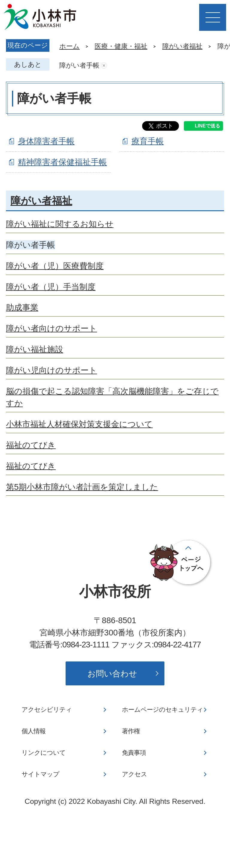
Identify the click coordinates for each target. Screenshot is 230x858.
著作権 (131, 731)
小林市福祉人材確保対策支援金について (79, 424)
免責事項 (134, 752)
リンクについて (44, 752)
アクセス (134, 774)
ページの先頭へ (181, 563)
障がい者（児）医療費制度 (55, 265)
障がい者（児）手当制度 (51, 286)
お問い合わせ (112, 673)
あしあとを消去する (103, 66)
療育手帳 (147, 141)
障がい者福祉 (182, 46)
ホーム (69, 46)
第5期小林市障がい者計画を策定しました (82, 487)
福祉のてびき (31, 445)
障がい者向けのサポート (51, 328)
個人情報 (34, 731)
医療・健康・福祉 (121, 46)
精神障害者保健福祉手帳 (62, 162)
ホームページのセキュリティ (162, 709)
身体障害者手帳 (46, 141)
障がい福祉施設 (34, 349)
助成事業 (22, 307)
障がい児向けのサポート (51, 370)
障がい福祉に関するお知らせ (60, 224)
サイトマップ (40, 774)
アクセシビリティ (47, 709)
